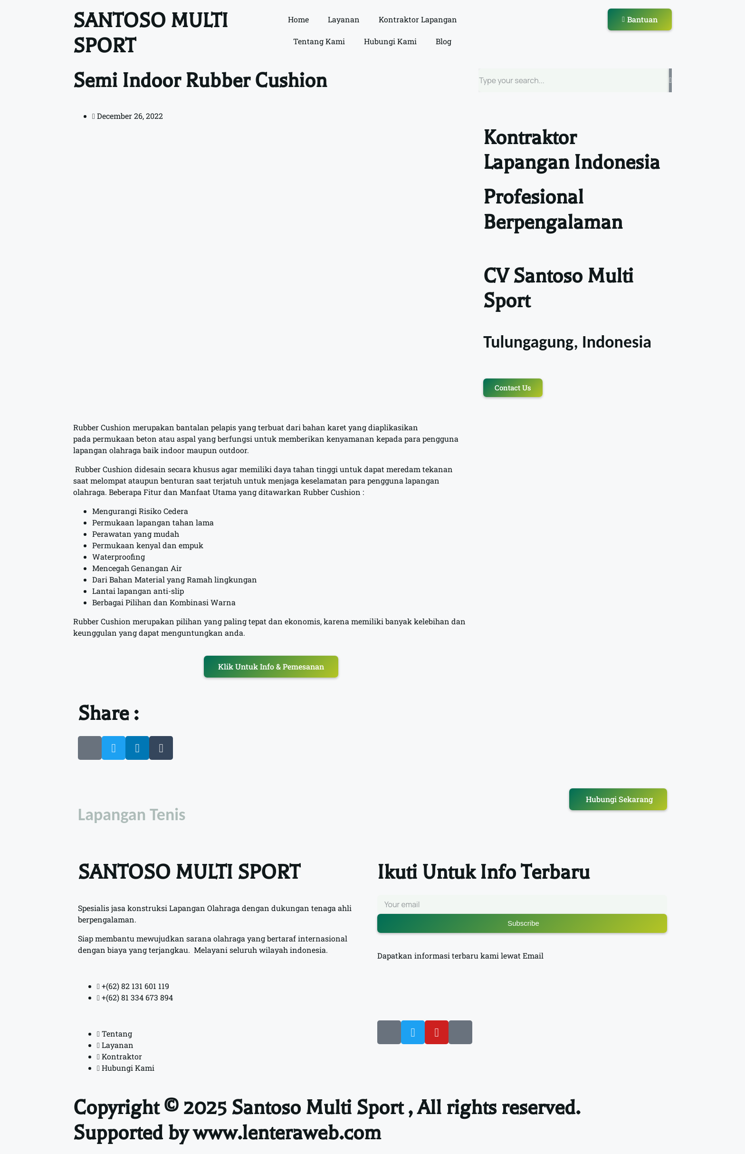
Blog (443, 41)
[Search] (670, 80)
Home (298, 19)
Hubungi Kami (390, 41)
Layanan (344, 19)
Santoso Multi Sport (317, 1107)
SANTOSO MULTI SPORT (189, 872)
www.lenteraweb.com (287, 1132)
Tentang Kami (319, 41)
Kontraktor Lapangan (418, 19)
